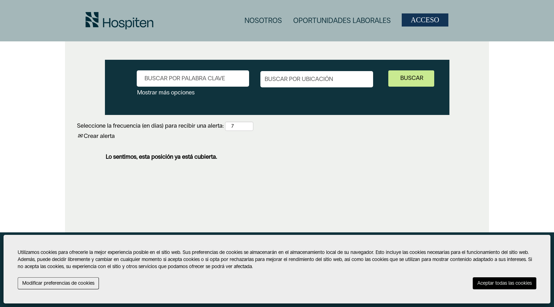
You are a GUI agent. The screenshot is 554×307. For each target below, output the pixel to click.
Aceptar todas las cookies (504, 283)
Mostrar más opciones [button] (166, 92)
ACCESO (425, 20)
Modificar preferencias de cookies (58, 283)
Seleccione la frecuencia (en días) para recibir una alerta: (150, 125)
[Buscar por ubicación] (316, 79)
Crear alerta (96, 136)
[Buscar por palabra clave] (193, 78)
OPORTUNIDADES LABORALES (342, 20)
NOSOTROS (263, 20)
